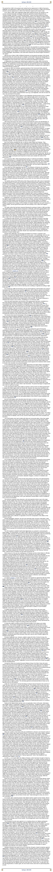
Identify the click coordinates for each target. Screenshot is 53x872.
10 (7, 71)
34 (7, 321)
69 (12, 795)
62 (13, 696)
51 (28, 582)
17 (35, 119)
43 (7, 354)
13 (26, 90)
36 (17, 329)
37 (41, 331)
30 (25, 291)
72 (42, 838)
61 (36, 692)
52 (3, 586)
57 (42, 650)
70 (7, 823)
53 (21, 599)
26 (42, 260)
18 (21, 126)
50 (35, 568)
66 (26, 716)
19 (41, 137)
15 (18, 111)
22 (48, 163)
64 (22, 706)
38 (43, 333)
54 (21, 614)
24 (7, 245)
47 (16, 536)
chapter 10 (15, 270)
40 (12, 346)
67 (31, 727)
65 (41, 710)
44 (28, 355)
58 (46, 658)
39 (8, 342)
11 (9, 74)
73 (3, 856)
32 (49, 308)
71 (36, 832)
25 (47, 253)
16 (38, 114)
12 (13, 77)
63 (23, 701)
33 (30, 315)
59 (15, 679)
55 (27, 625)
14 (23, 104)
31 (43, 303)
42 (27, 351)
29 (9, 286)
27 (15, 277)
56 (7, 631)
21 (10, 156)
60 (34, 688)
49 (26, 564)
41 (42, 349)
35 (31, 326)
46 (23, 441)
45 (15, 397)
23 (26, 166)
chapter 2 (13, 577)
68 (3, 734)
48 (47, 541)
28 (9, 278)
